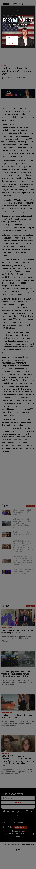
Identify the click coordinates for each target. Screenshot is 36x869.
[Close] (18, 10)
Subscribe (11, 43)
